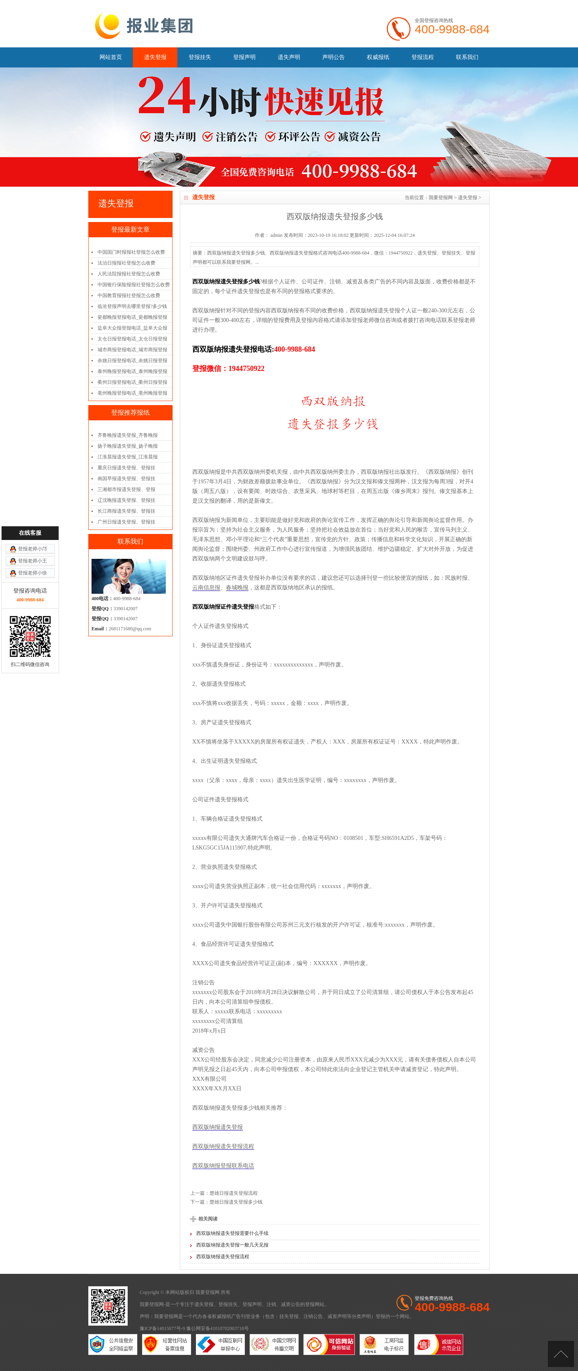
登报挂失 (200, 57)
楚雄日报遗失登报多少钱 (236, 1202)
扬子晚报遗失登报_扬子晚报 (128, 446)
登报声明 (244, 57)
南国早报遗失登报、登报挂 (126, 478)
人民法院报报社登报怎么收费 (129, 274)
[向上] (561, 1354)
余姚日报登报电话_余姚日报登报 (132, 360)
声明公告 (333, 57)
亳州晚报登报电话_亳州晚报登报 (132, 393)
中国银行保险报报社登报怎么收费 (134, 284)
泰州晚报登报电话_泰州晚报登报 (132, 371)
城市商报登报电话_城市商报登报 (132, 349)
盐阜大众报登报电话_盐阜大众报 (132, 328)
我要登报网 (441, 197)
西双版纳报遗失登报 (217, 1127)
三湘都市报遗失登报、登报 (126, 489)
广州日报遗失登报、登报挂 (126, 522)
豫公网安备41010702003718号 (217, 1328)
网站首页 (111, 57)
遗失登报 (155, 57)
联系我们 (467, 57)
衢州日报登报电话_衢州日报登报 (132, 382)
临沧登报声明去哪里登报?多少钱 (132, 306)
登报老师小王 (32, 647)
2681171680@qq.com (130, 629)
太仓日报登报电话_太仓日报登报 (132, 339)
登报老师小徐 (32, 659)
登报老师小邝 (32, 635)
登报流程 (422, 57)
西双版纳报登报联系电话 (223, 1166)
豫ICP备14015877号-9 (162, 1328)
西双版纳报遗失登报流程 (223, 1146)
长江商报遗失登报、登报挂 (126, 511)
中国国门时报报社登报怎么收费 (131, 252)
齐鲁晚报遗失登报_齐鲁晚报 (128, 435)
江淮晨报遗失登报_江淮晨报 (128, 457)
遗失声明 (289, 57)
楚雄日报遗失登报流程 (234, 1193)
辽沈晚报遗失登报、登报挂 (126, 500)
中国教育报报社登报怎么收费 (129, 295)
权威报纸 (378, 57)
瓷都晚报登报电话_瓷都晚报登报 (132, 317)
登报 (310, 1304)
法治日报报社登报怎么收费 (126, 263)
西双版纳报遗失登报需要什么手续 (232, 1233)
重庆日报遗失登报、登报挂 (126, 468)
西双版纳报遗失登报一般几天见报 (232, 1245)
